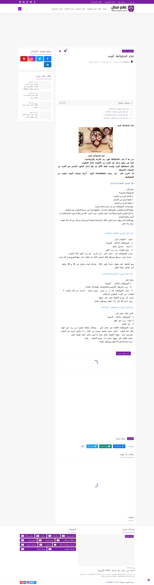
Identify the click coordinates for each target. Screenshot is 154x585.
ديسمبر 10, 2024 (33, 103)
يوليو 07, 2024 (131, 568)
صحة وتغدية (46, 540)
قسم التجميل (80, 9)
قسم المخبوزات (56, 9)
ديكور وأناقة (27, 536)
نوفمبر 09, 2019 (33, 93)
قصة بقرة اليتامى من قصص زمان (30, 96)
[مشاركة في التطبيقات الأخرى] (82, 446)
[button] (119, 446)
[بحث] (19, 8)
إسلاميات (53, 536)
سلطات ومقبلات (66, 540)
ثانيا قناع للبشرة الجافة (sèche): (116, 112)
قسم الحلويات (91, 9)
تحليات (40, 536)
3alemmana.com (111, 582)
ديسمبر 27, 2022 (33, 82)
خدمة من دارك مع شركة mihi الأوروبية (116, 570)
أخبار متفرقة (68, 536)
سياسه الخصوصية (110, 2)
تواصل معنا (121, 2)
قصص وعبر (28, 540)
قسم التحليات (69, 9)
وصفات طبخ (102, 9)
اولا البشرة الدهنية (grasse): (118, 109)
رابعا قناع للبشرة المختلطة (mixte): (116, 118)
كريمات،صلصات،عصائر (64, 545)
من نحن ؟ (131, 2)
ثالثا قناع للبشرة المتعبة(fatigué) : (115, 115)
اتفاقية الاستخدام (96, 2)
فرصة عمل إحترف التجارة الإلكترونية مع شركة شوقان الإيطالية (30, 86)
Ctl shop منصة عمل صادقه (30, 106)
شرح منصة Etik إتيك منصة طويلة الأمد (30, 115)
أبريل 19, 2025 (34, 112)
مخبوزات (45, 545)
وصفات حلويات (62, 549)
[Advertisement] (77, 31)
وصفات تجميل (128, 51)
